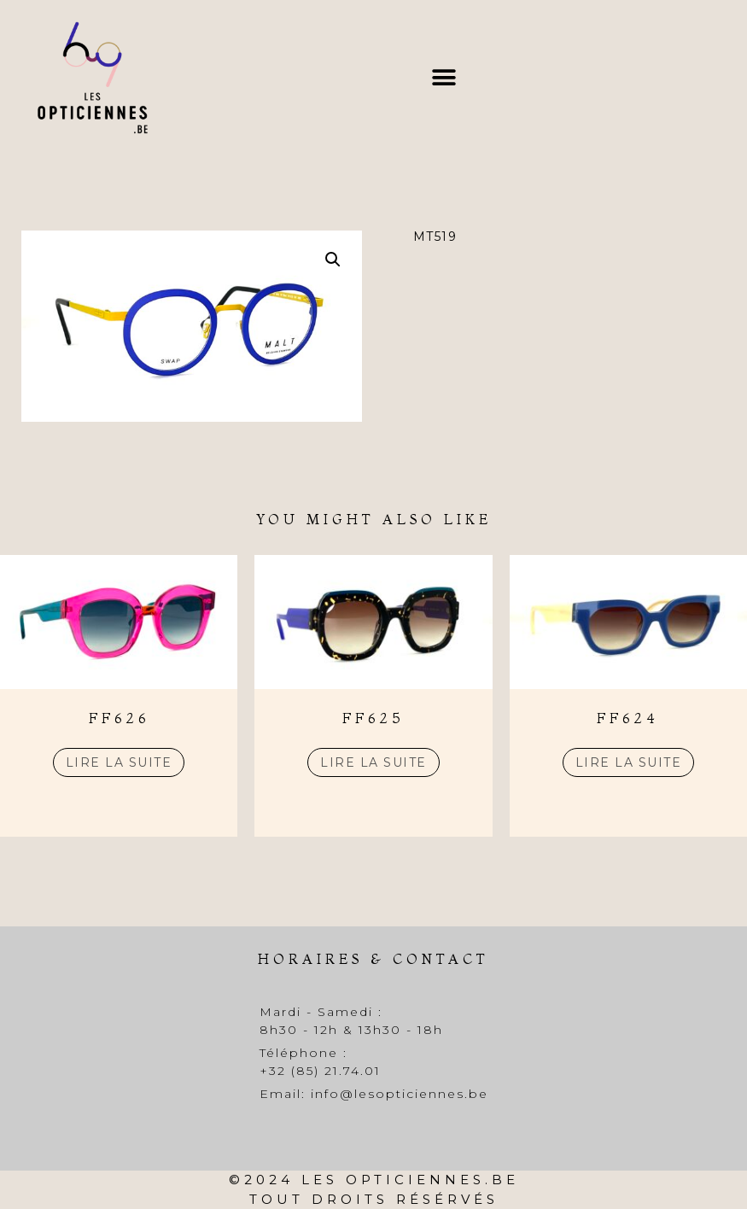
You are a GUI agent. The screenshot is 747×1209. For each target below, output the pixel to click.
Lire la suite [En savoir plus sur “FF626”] (119, 762)
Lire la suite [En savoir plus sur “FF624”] (628, 762)
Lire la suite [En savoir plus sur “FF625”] (373, 762)
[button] (443, 78)
